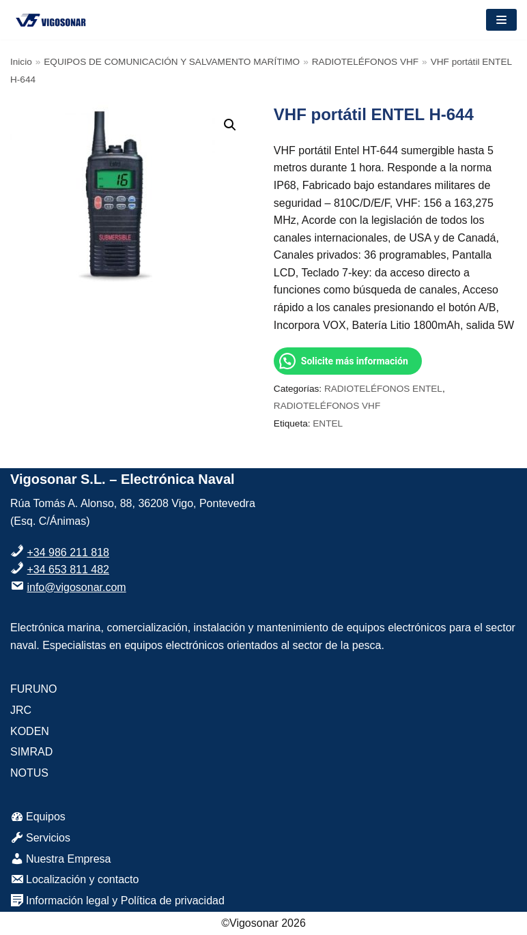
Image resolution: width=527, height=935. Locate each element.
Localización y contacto (74, 879)
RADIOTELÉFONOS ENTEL (383, 389)
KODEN (29, 731)
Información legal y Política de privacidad (117, 900)
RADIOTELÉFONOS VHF (365, 62)
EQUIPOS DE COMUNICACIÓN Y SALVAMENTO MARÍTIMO (172, 62)
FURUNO (33, 689)
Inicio (21, 62)
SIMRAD (31, 752)
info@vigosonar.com (76, 587)
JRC (20, 710)
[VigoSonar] (51, 20)
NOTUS (29, 773)
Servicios (40, 838)
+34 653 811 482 (68, 569)
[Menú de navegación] (501, 20)
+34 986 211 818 (68, 552)
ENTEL (328, 423)
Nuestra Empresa (60, 859)
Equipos (38, 816)
